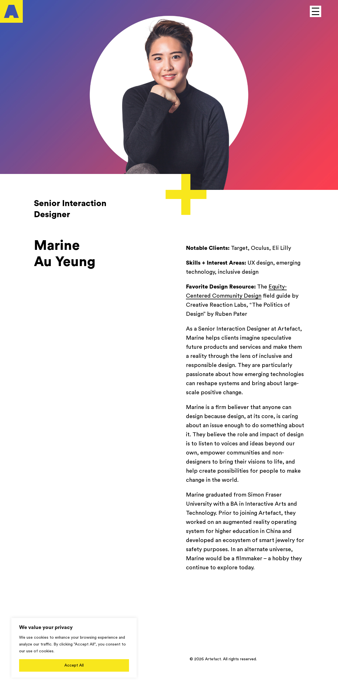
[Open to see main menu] (315, 11)
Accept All (74, 665)
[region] (74, 648)
